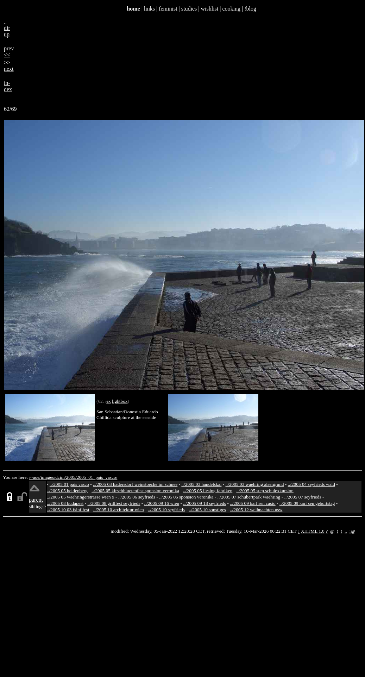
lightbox (119, 401)
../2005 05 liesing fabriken (207, 490)
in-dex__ (8, 89)
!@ (352, 531)
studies (189, 9)
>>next (9, 65)
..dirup (7, 28)
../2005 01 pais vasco (69, 484)
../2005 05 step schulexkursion (265, 490)
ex (108, 401)
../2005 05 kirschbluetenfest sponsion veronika (135, 490)
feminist (168, 9)
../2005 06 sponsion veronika (186, 497)
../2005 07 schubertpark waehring (249, 497)
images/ (48, 477)
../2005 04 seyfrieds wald (311, 484)
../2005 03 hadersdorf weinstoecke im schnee (135, 484)
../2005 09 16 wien (162, 503)
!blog (250, 9)
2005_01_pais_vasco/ (97, 477)
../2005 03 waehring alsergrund (255, 484)
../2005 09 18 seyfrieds (204, 503)
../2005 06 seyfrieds (136, 497)
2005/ (71, 477)
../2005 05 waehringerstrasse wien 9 (80, 497)
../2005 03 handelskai (201, 484)
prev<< (9, 51)
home (133, 9)
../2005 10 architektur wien (118, 509)
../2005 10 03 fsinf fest (68, 509)
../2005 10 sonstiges (207, 509)
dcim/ (60, 477)
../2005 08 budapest (65, 503)
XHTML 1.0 (313, 531)
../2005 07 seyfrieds (302, 497)
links (149, 9)
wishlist (209, 9)
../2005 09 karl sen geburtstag (307, 503)
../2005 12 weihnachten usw (256, 509)
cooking (231, 9)
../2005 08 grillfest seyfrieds (114, 503)
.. (346, 531)
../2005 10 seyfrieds (166, 509)
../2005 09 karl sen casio (253, 503)
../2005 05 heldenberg (67, 490)
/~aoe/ (35, 477)
